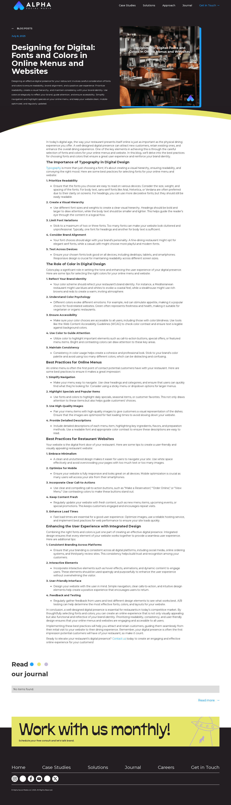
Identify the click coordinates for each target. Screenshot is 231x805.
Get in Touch (205, 767)
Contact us (119, 638)
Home (18, 767)
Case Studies (127, 5)
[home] (32, 5)
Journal (187, 5)
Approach (168, 5)
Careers (166, 767)
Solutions (149, 5)
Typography (53, 168)
